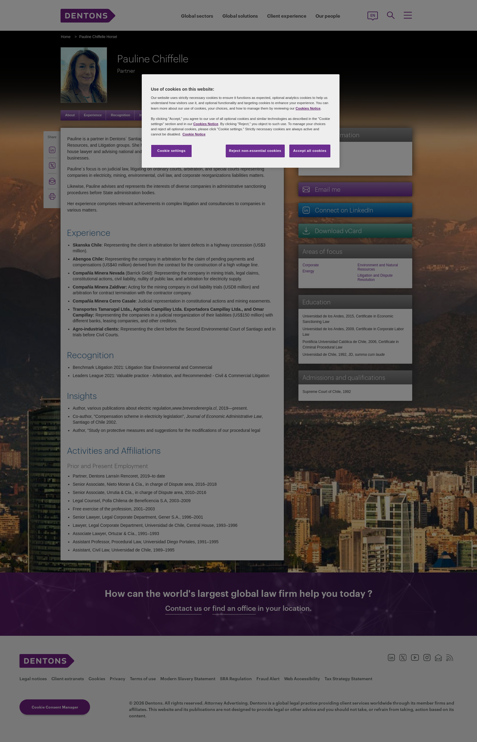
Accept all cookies (310, 150)
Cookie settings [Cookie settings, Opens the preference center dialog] (171, 150)
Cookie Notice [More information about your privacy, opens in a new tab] (194, 134)
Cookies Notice (307, 108)
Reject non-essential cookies (255, 150)
